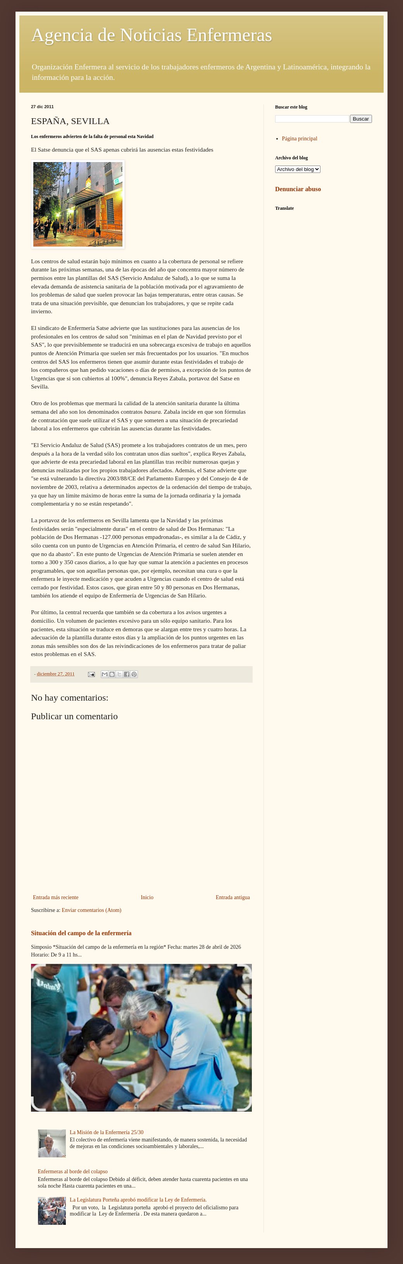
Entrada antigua (233, 897)
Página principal (299, 139)
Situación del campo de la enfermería (81, 933)
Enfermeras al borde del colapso (73, 1171)
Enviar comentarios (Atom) (91, 910)
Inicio (147, 897)
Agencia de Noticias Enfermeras (151, 34)
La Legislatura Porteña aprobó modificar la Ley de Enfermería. (138, 1200)
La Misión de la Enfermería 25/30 (106, 1132)
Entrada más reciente (55, 897)
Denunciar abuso (298, 189)
